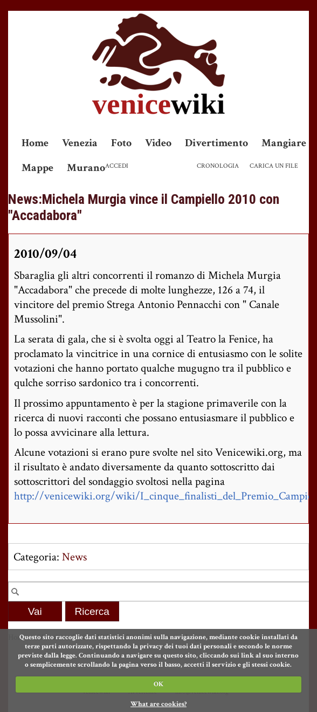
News (74, 557)
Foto (121, 143)
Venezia (80, 143)
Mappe (37, 168)
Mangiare (283, 143)
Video (158, 143)
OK (158, 684)
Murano (86, 168)
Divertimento (216, 143)
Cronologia (218, 166)
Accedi (116, 166)
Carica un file (274, 166)
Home (35, 143)
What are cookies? (158, 704)
